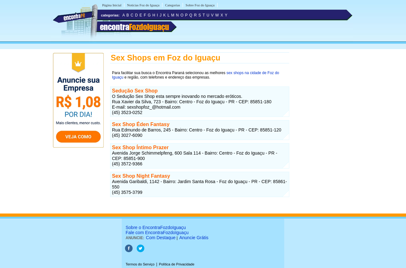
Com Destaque (160, 237)
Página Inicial (111, 5)
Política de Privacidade (176, 264)
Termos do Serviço (140, 264)
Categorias (172, 5)
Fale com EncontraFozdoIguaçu (157, 232)
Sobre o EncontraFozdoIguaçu (156, 227)
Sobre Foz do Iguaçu (200, 5)
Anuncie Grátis (193, 237)
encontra (134, 27)
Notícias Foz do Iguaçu (143, 5)
